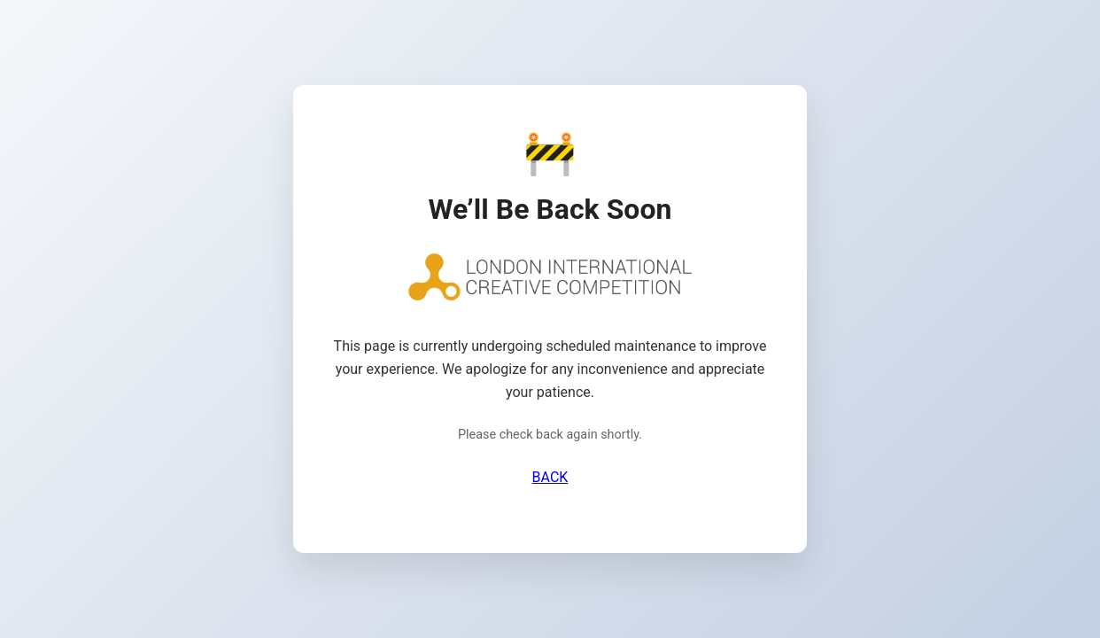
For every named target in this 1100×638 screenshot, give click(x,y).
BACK (550, 477)
